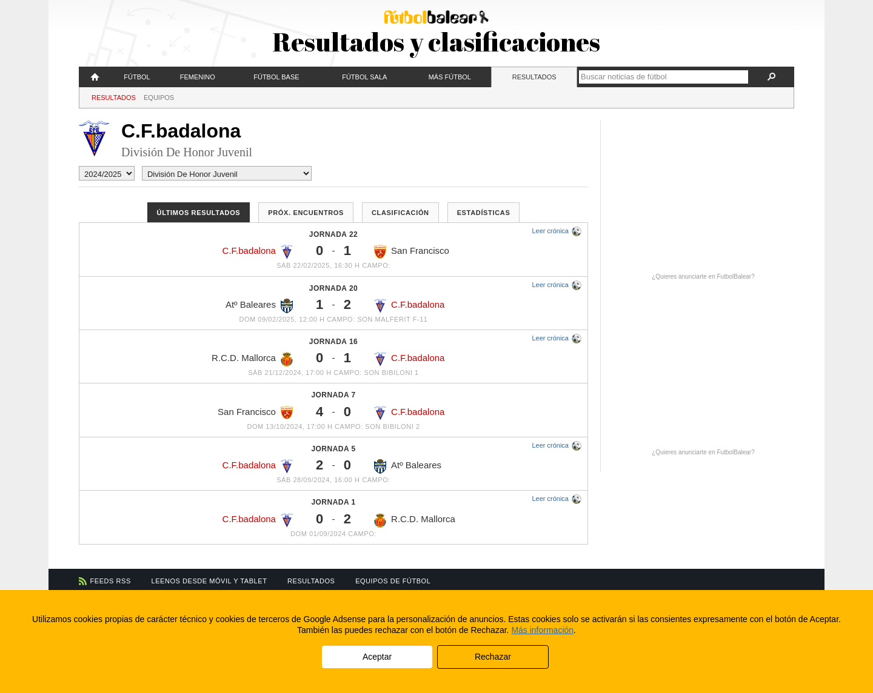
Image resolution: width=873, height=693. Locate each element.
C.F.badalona (257, 252)
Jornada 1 (333, 502)
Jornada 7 (333, 395)
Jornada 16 (333, 341)
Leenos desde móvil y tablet (209, 581)
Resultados (534, 77)
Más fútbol (450, 77)
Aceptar (377, 657)
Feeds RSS (110, 581)
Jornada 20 (333, 288)
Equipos (159, 97)
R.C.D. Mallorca (252, 359)
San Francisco (411, 251)
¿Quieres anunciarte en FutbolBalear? (703, 276)
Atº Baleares (259, 306)
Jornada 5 (333, 449)
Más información (542, 630)
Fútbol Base (276, 77)
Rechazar (493, 657)
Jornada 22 (333, 234)
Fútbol (137, 77)
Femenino (197, 77)
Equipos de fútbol (392, 581)
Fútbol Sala (364, 77)
